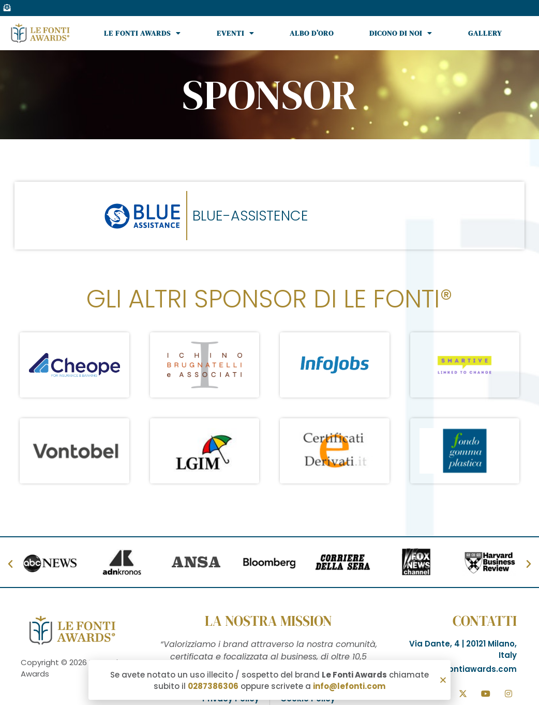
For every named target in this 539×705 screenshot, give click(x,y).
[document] (269, 352)
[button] (443, 681)
